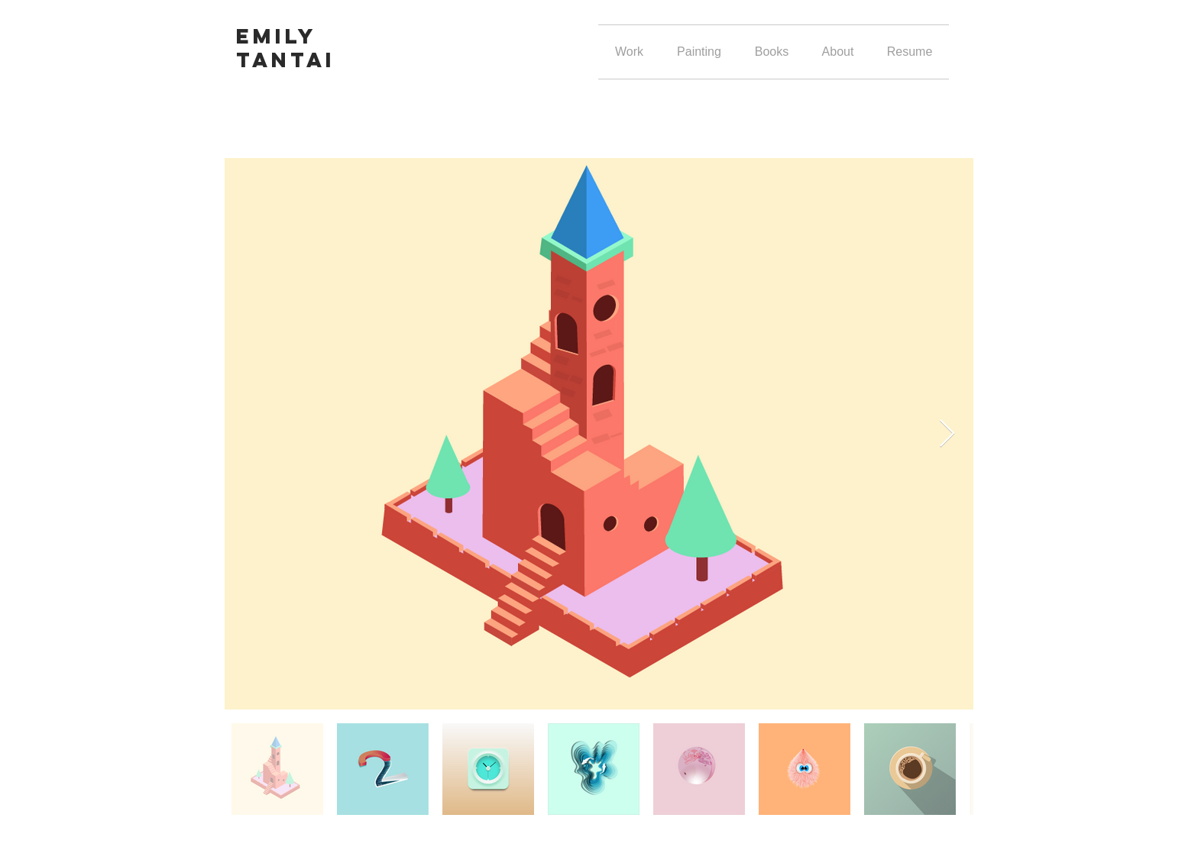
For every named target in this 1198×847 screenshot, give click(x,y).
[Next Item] (947, 434)
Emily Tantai (285, 48)
